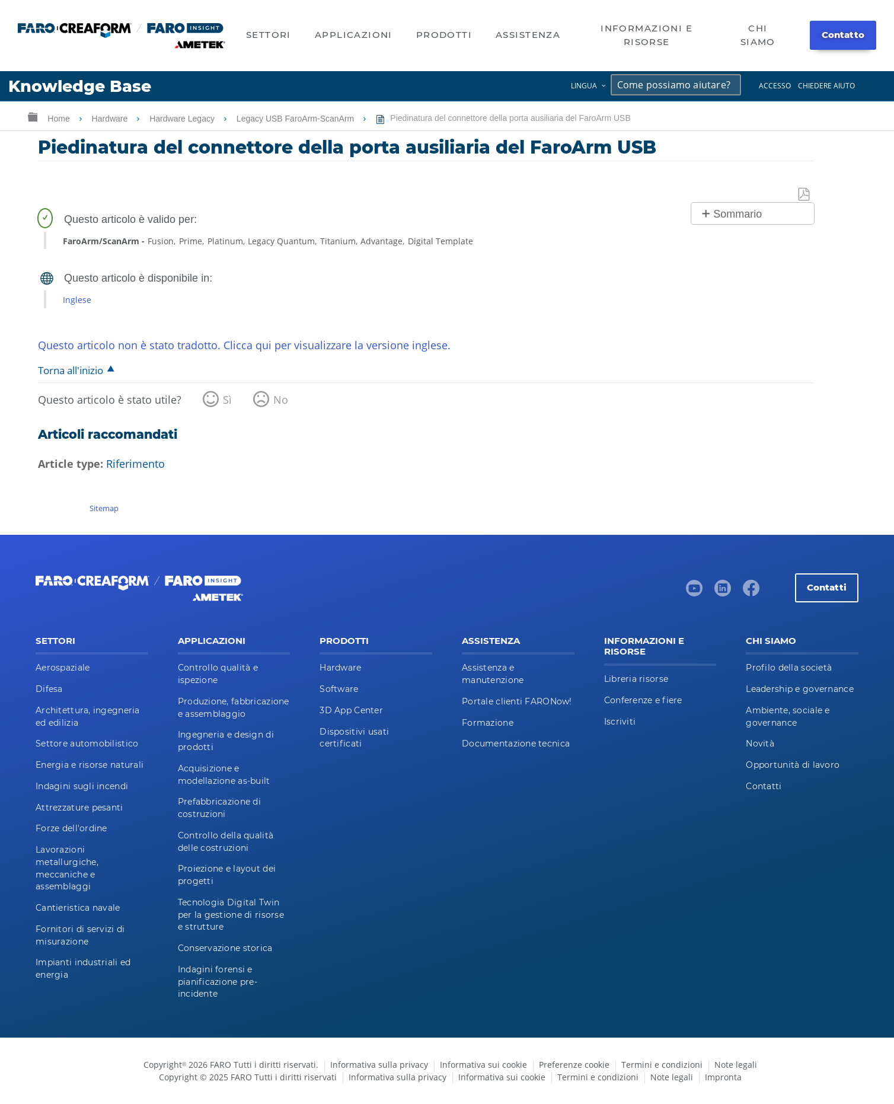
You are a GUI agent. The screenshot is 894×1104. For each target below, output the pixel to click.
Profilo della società (789, 667)
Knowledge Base (79, 86)
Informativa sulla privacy (379, 1064)
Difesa (49, 689)
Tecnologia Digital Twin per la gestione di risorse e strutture (231, 915)
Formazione (487, 722)
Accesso (775, 86)
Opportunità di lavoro (792, 765)
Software (339, 689)
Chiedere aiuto (826, 86)
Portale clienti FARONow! (517, 701)
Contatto (843, 34)
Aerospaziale (63, 667)
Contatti (827, 587)
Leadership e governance (799, 689)
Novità (760, 743)
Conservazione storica (225, 948)
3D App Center (351, 710)
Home (59, 118)
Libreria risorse (636, 679)
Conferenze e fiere (643, 700)
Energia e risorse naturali (89, 765)
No (280, 400)
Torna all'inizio (70, 370)
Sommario (737, 214)
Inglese (77, 299)
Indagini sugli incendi (82, 786)
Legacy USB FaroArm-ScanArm (296, 118)
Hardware (111, 118)
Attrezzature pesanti (79, 807)
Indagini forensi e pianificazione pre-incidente (217, 982)
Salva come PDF (804, 195)
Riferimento (135, 464)
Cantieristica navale (78, 907)
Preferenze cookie (574, 1064)
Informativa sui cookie (483, 1064)
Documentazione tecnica (516, 743)
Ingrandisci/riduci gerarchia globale (32, 116)
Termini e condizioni (662, 1064)
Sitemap (104, 508)
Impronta (723, 1077)
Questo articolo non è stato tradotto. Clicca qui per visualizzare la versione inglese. (244, 345)
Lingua (584, 86)
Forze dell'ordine (71, 828)
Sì (227, 400)
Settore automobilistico (87, 743)
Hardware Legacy (183, 118)
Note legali (735, 1064)
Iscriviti (620, 721)
